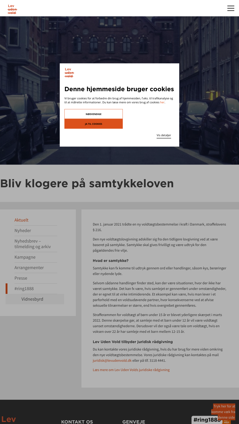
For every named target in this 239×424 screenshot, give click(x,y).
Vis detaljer (164, 135)
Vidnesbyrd (32, 299)
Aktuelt (21, 220)
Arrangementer (29, 268)
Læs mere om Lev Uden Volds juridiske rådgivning (131, 370)
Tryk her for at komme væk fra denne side (223, 412)
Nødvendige (93, 113)
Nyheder (22, 230)
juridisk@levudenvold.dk (112, 360)
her (162, 102)
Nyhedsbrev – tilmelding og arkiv (32, 244)
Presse (20, 278)
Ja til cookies (93, 123)
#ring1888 (24, 289)
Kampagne (24, 257)
